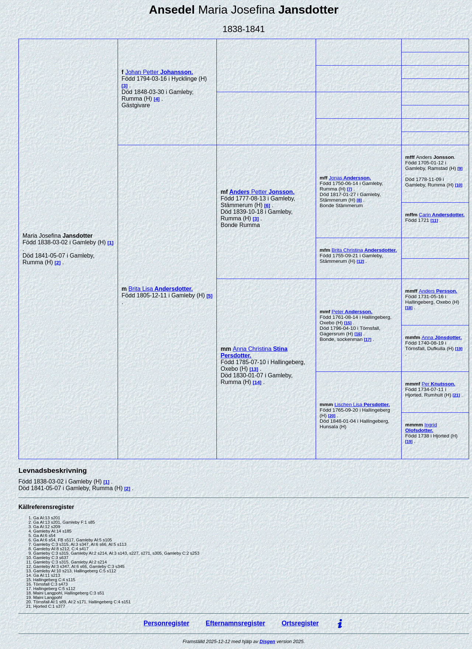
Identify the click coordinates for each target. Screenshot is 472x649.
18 (409, 308)
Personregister (166, 623)
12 (360, 261)
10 (459, 185)
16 (358, 334)
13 (254, 369)
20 (331, 416)
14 (257, 382)
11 (434, 220)
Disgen (267, 641)
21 (456, 395)
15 (348, 323)
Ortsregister (300, 623)
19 (459, 348)
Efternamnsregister (235, 623)
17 (367, 339)
